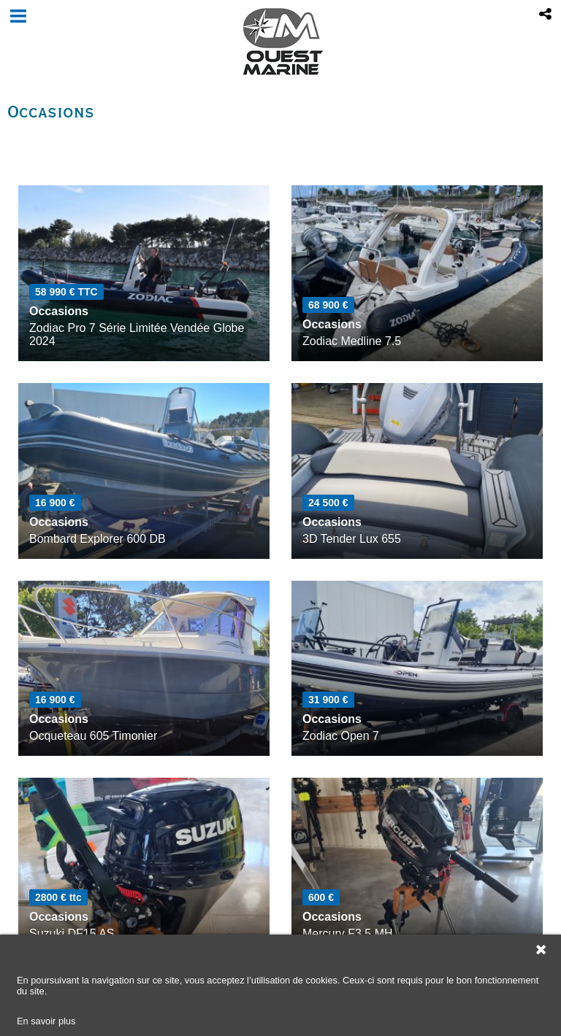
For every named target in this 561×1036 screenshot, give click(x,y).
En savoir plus (46, 1021)
